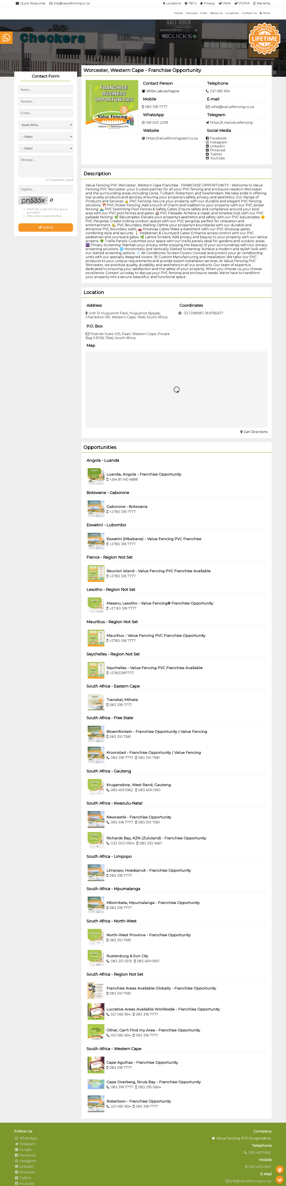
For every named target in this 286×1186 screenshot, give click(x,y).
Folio (203, 13)
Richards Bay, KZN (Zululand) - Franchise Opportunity (156, 838)
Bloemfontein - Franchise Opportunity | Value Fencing (157, 731)
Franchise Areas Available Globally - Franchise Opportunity (161, 988)
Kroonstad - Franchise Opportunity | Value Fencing (154, 752)
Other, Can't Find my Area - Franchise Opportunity (153, 1030)
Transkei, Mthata (122, 699)
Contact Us (249, 13)
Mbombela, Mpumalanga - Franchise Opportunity (153, 902)
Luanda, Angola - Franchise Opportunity (144, 474)
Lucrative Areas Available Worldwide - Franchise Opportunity (163, 1009)
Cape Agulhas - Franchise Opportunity (142, 1062)
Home (178, 13)
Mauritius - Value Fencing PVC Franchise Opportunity (156, 635)
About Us (216, 13)
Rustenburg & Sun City (127, 956)
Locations (232, 13)
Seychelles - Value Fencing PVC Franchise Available (155, 668)
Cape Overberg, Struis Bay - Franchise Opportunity (154, 1082)
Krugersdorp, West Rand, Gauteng (139, 785)
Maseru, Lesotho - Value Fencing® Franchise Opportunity (160, 603)
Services (192, 13)
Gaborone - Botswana (127, 506)
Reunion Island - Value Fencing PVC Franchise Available (159, 571)
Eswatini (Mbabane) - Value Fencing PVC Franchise (154, 539)
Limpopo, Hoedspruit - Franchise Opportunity (149, 870)
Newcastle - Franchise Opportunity (139, 817)
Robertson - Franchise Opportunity (139, 1101)
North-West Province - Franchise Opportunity (149, 935)
